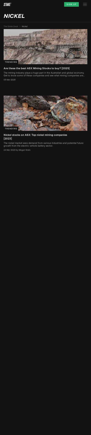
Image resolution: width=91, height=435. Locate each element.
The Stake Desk (11, 26)
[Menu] (85, 4)
